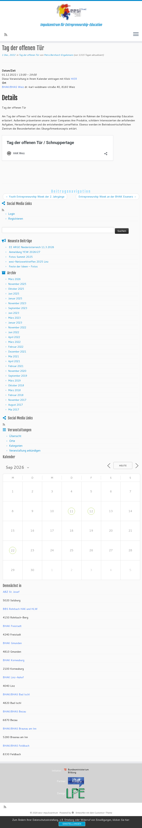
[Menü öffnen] (136, 35)
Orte (12, 452)
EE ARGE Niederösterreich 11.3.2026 (31, 258)
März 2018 (14, 400)
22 (12, 561)
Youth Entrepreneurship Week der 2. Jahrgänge (35, 207)
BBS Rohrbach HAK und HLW (20, 620)
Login (11, 224)
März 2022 (14, 352)
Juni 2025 (13, 304)
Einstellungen (72, 824)
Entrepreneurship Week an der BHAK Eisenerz (107, 207)
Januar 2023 (15, 333)
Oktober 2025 (16, 299)
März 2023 (14, 328)
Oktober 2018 (16, 396)
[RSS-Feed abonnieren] (7, 35)
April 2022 (14, 347)
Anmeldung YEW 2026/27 (24, 262)
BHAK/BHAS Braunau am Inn (19, 739)
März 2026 (14, 289)
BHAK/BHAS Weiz (13, 97)
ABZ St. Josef (11, 602)
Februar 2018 (15, 405)
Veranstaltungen (26, 50)
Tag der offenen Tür (50, 50)
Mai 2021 (13, 367)
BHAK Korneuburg (13, 671)
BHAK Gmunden (12, 654)
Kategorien (15, 456)
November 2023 (17, 314)
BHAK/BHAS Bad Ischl (16, 705)
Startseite (8, 50)
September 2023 (17, 318)
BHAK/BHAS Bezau (14, 722)
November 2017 (17, 410)
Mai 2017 (13, 420)
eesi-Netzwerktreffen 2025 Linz (28, 272)
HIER (74, 89)
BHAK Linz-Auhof (13, 688)
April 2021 (14, 371)
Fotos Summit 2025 (21, 267)
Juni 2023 (13, 323)
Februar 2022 (15, 357)
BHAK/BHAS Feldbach (16, 756)
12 (91, 522)
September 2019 (17, 386)
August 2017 (15, 415)
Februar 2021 (15, 376)
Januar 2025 (15, 309)
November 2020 (17, 381)
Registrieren (15, 229)
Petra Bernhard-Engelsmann (58, 65)
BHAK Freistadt (12, 637)
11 (71, 522)
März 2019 (14, 391)
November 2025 (17, 294)
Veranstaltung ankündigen (24, 461)
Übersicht (15, 447)
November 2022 (17, 338)
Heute (123, 476)
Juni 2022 (13, 343)
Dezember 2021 (17, 362)
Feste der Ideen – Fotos (23, 277)
